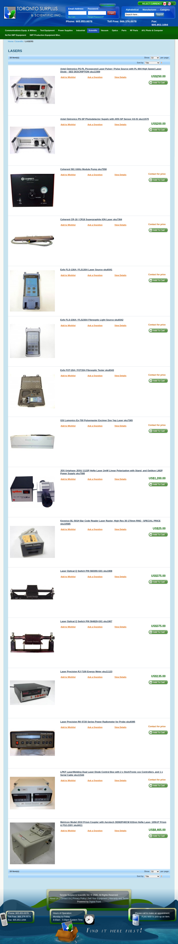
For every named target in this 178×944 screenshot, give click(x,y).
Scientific (19, 41)
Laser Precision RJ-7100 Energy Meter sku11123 (86, 671)
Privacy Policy (79, 898)
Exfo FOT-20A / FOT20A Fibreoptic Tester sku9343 (87, 370)
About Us (53, 898)
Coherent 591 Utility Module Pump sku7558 (83, 169)
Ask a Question (95, 77)
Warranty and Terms (118, 898)
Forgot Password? (96, 17)
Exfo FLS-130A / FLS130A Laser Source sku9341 (86, 269)
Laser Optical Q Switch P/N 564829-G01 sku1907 (86, 621)
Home (11, 41)
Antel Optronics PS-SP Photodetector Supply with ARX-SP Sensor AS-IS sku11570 (104, 119)
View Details (120, 77)
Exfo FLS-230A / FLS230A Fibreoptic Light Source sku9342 (91, 320)
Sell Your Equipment (98, 898)
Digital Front (95, 901)
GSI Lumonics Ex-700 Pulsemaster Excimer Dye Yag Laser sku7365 (96, 420)
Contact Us (65, 898)
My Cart (71, 17)
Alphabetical (132, 9)
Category (165, 9)
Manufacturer (149, 9)
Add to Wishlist (68, 77)
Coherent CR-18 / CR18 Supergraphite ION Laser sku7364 (91, 219)
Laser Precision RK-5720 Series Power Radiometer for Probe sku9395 (97, 722)
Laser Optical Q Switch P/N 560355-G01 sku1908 (86, 571)
